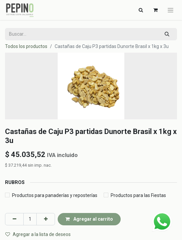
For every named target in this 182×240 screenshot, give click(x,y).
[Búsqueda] (167, 34)
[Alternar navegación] (141, 10)
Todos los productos (26, 46)
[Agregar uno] (45, 219)
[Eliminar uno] (14, 219)
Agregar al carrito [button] (89, 219)
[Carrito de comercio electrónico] (155, 10)
